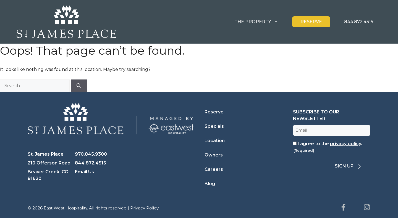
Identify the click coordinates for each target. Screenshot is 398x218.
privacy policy (345, 143)
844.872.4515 (358, 21)
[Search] (79, 85)
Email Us (84, 171)
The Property (260, 21)
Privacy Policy (144, 208)
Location (215, 140)
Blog (210, 183)
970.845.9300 (91, 154)
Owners (214, 155)
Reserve (311, 21)
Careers (214, 169)
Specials (214, 126)
